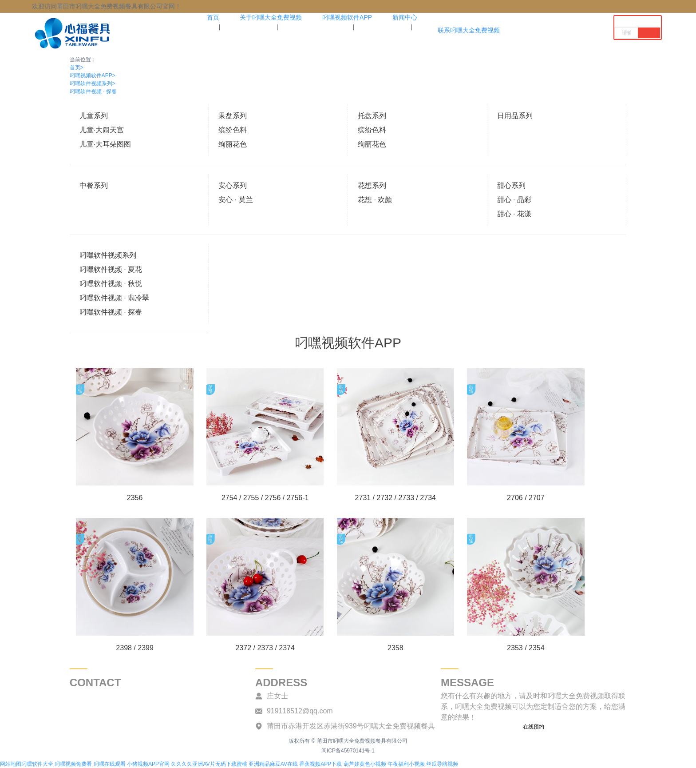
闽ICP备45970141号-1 (348, 751)
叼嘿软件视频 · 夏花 (110, 269)
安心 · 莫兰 (235, 199)
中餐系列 (93, 185)
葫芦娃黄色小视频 (365, 764)
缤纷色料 (232, 130)
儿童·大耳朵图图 (105, 144)
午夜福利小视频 (406, 764)
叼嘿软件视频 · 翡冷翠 (114, 298)
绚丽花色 (232, 144)
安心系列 (232, 185)
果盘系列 (232, 115)
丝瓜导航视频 (442, 764)
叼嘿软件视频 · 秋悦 (110, 283)
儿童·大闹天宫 (101, 130)
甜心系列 (511, 185)
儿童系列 (93, 115)
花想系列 (372, 185)
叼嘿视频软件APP (92, 75)
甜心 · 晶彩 (514, 199)
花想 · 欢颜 (375, 199)
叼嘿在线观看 (110, 764)
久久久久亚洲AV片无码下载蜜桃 (209, 764)
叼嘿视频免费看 (73, 764)
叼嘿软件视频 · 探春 (93, 91)
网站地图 (10, 764)
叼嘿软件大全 (37, 764)
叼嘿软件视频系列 (92, 83)
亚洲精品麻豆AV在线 (273, 764)
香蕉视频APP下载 (320, 764)
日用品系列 (515, 115)
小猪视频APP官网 (148, 764)
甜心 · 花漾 (514, 214)
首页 (76, 67)
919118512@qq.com (300, 711)
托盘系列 (372, 115)
